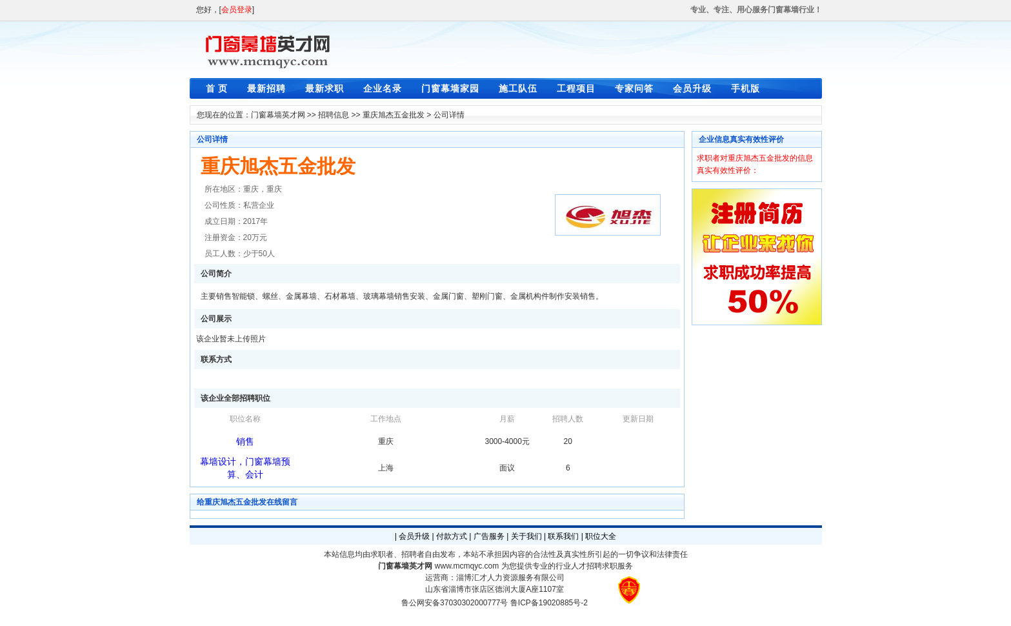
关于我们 (526, 536)
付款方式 (451, 536)
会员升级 (692, 88)
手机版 (745, 88)
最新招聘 (266, 88)
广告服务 (489, 536)
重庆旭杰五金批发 (394, 114)
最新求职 (324, 88)
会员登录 (236, 9)
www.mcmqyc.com (467, 565)
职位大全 (600, 536)
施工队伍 (518, 88)
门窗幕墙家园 (450, 88)
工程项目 (576, 88)
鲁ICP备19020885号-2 (549, 602)
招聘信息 (333, 114)
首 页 (217, 88)
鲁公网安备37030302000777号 (454, 602)
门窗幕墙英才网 (278, 114)
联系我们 (563, 536)
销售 (245, 441)
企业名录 (382, 88)
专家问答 (634, 88)
